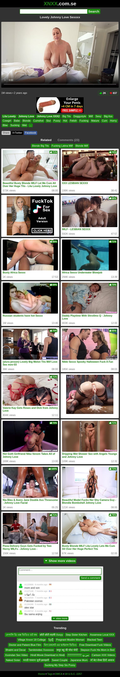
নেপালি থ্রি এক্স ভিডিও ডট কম (21, 634)
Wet (24, 125)
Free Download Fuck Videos (95, 645)
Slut (48, 120)
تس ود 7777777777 (78, 655)
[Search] (53, 11)
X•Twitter (17, 132)
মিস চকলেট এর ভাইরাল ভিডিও (60, 645)
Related (46, 140)
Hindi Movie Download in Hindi (47, 655)
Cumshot (38, 120)
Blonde (27, 120)
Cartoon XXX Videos (103, 655)
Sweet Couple (60, 660)
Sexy (98, 116)
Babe (17, 120)
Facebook (30, 132)
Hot (65, 120)
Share (6, 132)
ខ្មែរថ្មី (51, 639)
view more (60, 618)
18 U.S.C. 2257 (73, 674)
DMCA (59, 674)
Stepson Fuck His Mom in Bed (97, 650)
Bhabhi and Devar (16, 650)
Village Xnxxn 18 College (32, 639)
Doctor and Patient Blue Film (25, 645)
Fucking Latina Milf (62, 145)
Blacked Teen (94, 639)
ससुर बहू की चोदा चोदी (67, 650)
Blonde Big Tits (40, 145)
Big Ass (108, 116)
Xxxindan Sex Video (16, 655)
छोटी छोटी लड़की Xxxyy (51, 634)
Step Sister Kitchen (76, 634)
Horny (113, 120)
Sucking (14, 125)
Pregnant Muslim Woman (70, 639)
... (30, 125)
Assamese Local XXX (102, 634)
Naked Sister (13, 660)
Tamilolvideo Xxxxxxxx (41, 650)
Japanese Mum (79, 660)
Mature (95, 120)
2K (103, 93)
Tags (50, 674)
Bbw (5, 125)
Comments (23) (69, 140)
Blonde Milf (81, 145)
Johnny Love (26, 116)
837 (113, 93)
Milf (91, 116)
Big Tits (66, 116)
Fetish (73, 120)
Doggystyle (80, 116)
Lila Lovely (9, 116)
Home (41, 674)
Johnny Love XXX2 (48, 116)
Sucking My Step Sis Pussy (60, 665)
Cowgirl (7, 120)
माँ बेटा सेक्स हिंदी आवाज (102, 660)
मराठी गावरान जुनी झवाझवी (36, 660)
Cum (104, 120)
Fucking (84, 120)
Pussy (56, 120)
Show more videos (60, 560)
